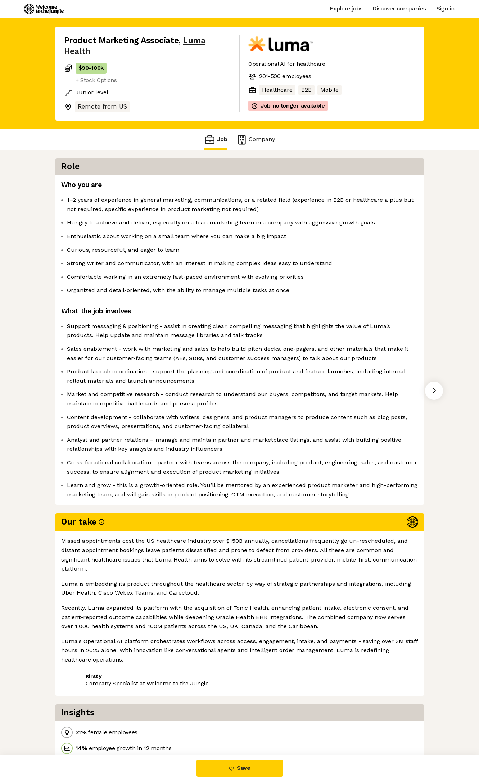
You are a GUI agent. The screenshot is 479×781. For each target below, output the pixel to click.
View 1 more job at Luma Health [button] (159, 725)
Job (215, 139)
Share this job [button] (84, 725)
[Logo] (44, 9)
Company (255, 139)
